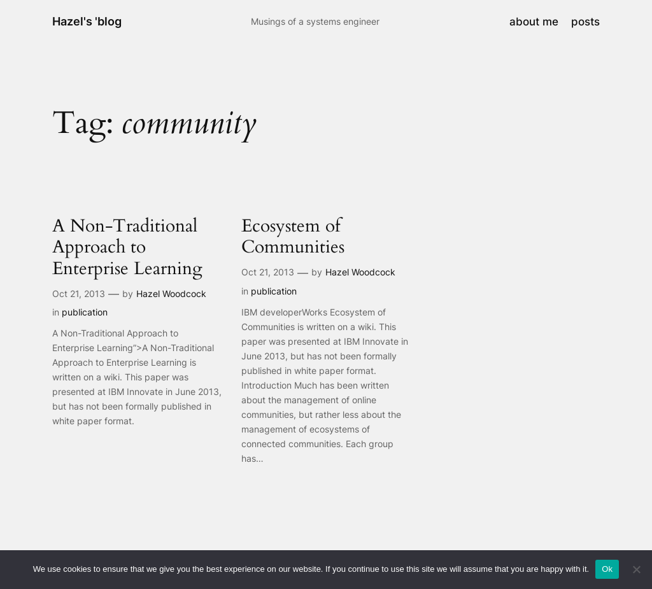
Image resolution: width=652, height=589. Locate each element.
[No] (636, 569)
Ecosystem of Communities (292, 237)
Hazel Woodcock (171, 293)
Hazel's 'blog (87, 21)
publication (85, 312)
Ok (607, 569)
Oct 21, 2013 (78, 293)
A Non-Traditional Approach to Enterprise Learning (127, 247)
